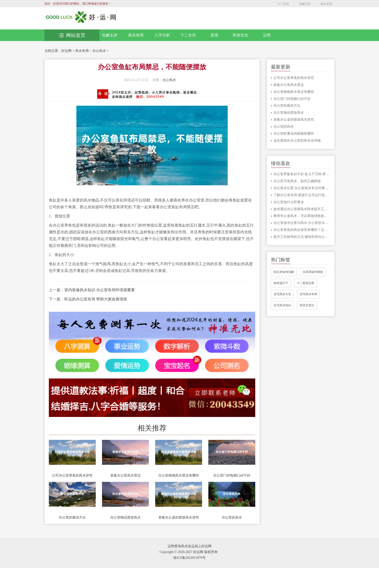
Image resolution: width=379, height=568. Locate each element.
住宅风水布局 (308, 294)
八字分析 (162, 35)
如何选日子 (281, 283)
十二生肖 (283, 4)
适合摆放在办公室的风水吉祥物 (297, 140)
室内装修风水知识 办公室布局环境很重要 (99, 290)
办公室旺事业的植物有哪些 (293, 133)
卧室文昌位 (307, 305)
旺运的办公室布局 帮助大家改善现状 (95, 299)
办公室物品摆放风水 (125, 517)
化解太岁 (305, 4)
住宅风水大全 (282, 294)
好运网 (66, 51)
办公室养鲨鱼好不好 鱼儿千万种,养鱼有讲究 (302, 174)
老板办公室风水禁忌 (125, 475)
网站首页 (72, 35)
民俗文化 (240, 35)
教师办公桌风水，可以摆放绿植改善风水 (302, 216)
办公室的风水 (232, 517)
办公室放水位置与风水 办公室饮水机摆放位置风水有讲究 (302, 223)
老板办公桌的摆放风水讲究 (178, 517)
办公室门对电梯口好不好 (231, 475)
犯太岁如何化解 (284, 272)
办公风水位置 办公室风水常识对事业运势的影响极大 (302, 188)
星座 (214, 35)
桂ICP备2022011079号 (189, 558)
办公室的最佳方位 (72, 517)
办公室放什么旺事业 (288, 202)
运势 (267, 35)
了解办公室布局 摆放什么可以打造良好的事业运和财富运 (302, 195)
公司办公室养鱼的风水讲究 (72, 475)
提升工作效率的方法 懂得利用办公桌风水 (302, 237)
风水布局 (326, 4)
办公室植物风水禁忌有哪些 (178, 475)
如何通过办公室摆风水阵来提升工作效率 (302, 209)
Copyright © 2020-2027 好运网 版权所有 (189, 552)
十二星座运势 (305, 283)
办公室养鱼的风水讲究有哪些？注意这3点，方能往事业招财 (302, 230)
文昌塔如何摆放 (313, 272)
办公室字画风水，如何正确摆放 (297, 181)
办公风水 (99, 51)
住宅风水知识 (282, 305)
